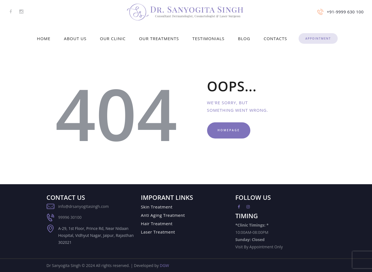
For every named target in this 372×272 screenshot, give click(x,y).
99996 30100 (70, 217)
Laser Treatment (158, 232)
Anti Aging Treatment (163, 215)
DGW (164, 265)
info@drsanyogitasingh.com (83, 206)
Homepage (229, 130)
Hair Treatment (157, 223)
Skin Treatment (156, 207)
